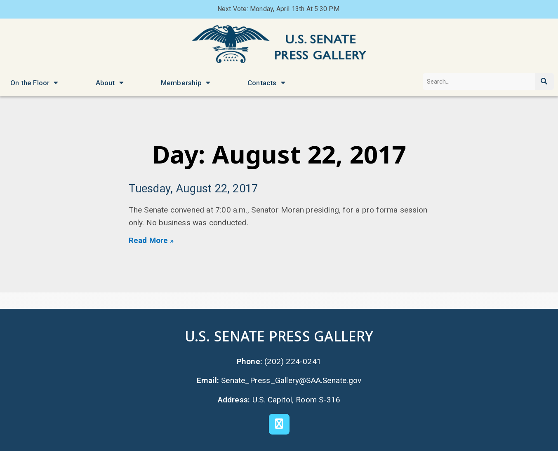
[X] (279, 424)
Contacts (266, 82)
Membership (185, 82)
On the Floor (34, 82)
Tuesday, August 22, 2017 (193, 188)
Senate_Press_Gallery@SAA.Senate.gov (291, 380)
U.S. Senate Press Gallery (279, 336)
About (110, 82)
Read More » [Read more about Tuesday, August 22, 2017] (151, 240)
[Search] (544, 81)
